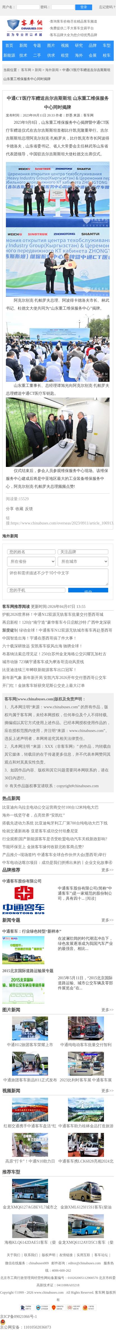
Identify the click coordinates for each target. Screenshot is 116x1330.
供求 (51, 55)
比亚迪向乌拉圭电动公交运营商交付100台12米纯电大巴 (50, 807)
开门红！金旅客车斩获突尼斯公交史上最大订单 (43, 685)
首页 (9, 45)
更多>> (107, 870)
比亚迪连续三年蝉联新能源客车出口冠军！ (39, 670)
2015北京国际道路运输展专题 (27, 971)
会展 (93, 55)
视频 (65, 45)
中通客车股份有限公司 (22, 881)
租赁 (65, 55)
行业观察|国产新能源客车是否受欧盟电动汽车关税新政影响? (54, 839)
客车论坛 (101, 1255)
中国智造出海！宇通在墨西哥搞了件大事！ (39, 638)
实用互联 (83, 1255)
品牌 (93, 45)
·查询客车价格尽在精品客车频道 (73, 21)
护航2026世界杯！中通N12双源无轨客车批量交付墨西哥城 (52, 614)
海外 (79, 55)
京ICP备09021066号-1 (18, 1316)
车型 (107, 45)
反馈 (29, 509)
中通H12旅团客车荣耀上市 (30, 1045)
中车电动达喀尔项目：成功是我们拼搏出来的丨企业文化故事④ (57, 863)
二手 (37, 55)
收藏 (19, 509)
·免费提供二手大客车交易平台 (71, 28)
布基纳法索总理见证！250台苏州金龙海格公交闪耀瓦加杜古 (54, 654)
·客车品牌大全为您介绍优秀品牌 (73, 35)
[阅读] (90, 898)
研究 (79, 45)
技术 (23, 55)
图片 (51, 45)
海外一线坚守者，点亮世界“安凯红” (33, 815)
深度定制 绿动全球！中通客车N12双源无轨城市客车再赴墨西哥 (57, 630)
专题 (37, 45)
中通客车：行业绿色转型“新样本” (31, 931)
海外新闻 (52, 70)
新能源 (9, 55)
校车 (107, 55)
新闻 (23, 45)
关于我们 (13, 1255)
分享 (10, 509)
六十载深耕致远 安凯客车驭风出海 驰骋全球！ (42, 646)
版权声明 (48, 1255)
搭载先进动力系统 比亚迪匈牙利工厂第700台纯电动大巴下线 (55, 823)
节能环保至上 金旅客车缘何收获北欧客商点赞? (43, 847)
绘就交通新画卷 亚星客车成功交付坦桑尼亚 (40, 831)
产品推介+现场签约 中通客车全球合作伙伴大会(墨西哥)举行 (54, 855)
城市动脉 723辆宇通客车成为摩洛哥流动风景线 (43, 662)
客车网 (26, 70)
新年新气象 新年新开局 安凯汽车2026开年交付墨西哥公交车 (54, 678)
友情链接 (66, 1255)
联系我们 (31, 1255)
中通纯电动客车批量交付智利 (86, 1045)
